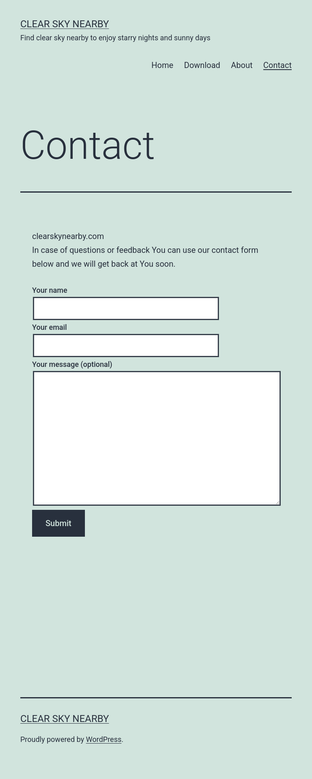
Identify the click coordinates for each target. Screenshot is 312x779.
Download (202, 65)
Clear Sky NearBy (64, 24)
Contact (277, 65)
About (241, 65)
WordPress (103, 739)
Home (162, 65)
